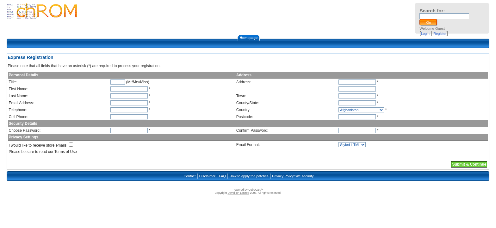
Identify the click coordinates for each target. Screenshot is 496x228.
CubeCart (254, 189)
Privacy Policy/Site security (292, 176)
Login (425, 33)
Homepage (248, 38)
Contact (189, 176)
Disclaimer (207, 176)
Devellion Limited (238, 192)
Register (440, 33)
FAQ (222, 176)
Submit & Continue (469, 164)
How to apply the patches (249, 176)
